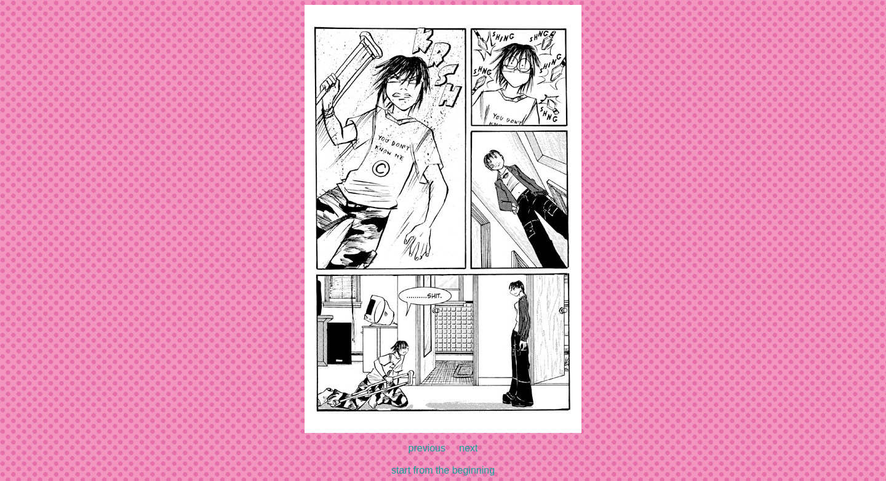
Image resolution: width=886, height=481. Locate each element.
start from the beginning (443, 470)
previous (427, 448)
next (468, 448)
